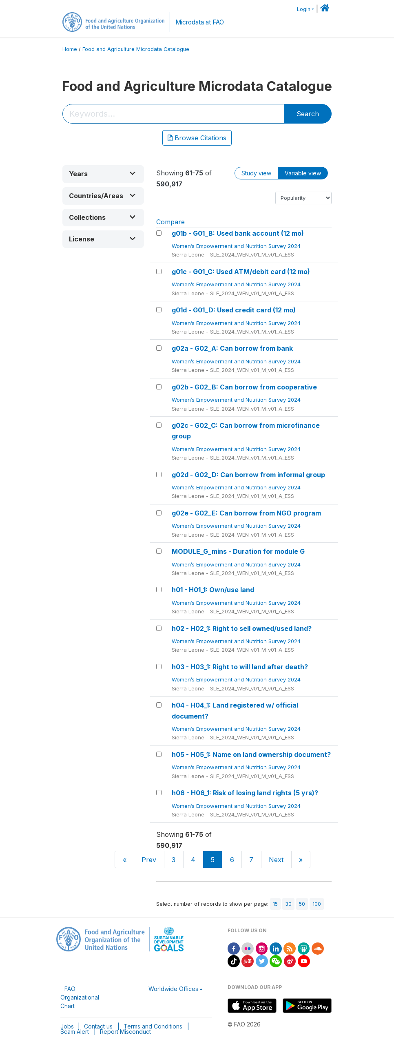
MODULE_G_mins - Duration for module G (238, 551)
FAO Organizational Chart (79, 997)
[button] (103, 174)
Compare (170, 222)
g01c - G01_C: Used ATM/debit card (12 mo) (241, 272)
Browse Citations (197, 138)
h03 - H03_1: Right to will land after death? (240, 667)
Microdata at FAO (199, 22)
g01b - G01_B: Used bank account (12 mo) (238, 233)
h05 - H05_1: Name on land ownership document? (251, 754)
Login (303, 9)
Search (308, 114)
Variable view (303, 173)
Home (69, 49)
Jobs (67, 1026)
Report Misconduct (125, 1031)
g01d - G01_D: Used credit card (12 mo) (234, 310)
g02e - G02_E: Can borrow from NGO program (246, 513)
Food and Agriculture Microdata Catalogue (135, 49)
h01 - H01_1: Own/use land (213, 590)
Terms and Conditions (153, 1026)
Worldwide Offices (173, 988)
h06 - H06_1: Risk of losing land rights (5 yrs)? (245, 793)
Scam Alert (74, 1031)
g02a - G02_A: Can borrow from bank (232, 348)
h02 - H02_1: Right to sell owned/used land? (242, 628)
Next (276, 860)
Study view (256, 173)
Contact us (98, 1026)
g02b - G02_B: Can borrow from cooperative (244, 387)
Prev (149, 860)
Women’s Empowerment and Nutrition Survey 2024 (237, 246)
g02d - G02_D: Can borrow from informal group (248, 475)
